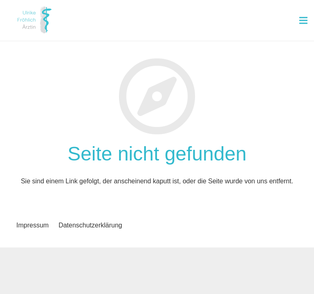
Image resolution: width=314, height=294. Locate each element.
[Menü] (303, 20)
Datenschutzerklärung (90, 225)
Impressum (32, 225)
